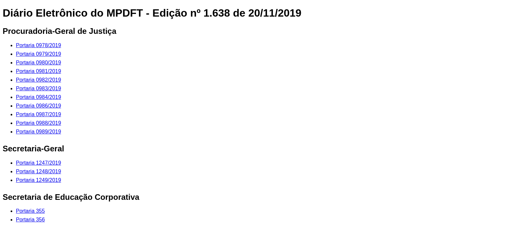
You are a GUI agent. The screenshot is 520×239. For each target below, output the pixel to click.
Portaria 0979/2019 (38, 54)
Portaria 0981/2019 (38, 71)
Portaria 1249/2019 (38, 180)
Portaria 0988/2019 (38, 123)
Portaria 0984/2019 (38, 97)
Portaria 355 (30, 211)
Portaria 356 (30, 219)
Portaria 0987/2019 (38, 114)
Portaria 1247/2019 (38, 163)
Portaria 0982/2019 (38, 80)
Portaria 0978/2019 (38, 45)
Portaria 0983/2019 (38, 88)
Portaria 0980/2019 (38, 62)
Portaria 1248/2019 (38, 171)
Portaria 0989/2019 (38, 131)
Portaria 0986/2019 (38, 106)
